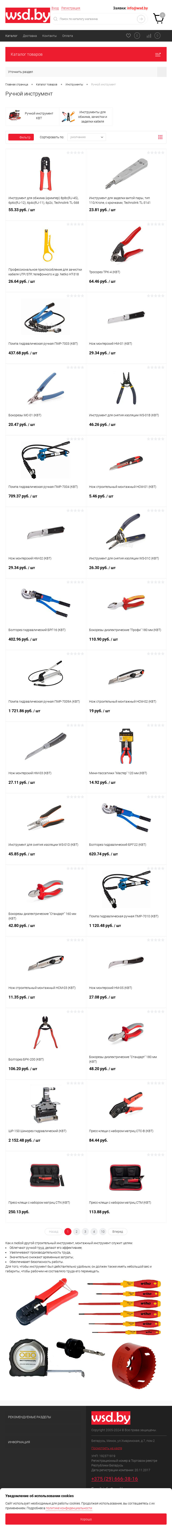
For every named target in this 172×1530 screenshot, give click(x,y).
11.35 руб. (46, 1000)
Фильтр (21, 137)
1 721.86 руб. (46, 714)
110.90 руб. (126, 643)
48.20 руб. (126, 1072)
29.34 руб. (126, 356)
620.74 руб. (126, 857)
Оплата (67, 36)
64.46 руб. (126, 285)
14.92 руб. (126, 786)
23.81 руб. (126, 213)
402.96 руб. (46, 643)
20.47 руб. (46, 428)
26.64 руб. (46, 285)
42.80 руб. (46, 929)
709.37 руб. (46, 499)
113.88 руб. (126, 1215)
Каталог (11, 36)
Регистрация (70, 8)
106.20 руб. (46, 1072)
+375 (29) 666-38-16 (114, 1479)
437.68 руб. (46, 356)
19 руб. (126, 714)
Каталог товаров (86, 54)
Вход (55, 8)
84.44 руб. (126, 1144)
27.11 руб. (46, 786)
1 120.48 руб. (126, 929)
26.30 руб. (126, 571)
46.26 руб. (126, 428)
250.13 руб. (46, 1215)
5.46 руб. (126, 499)
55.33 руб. (46, 213)
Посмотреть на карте (106, 1448)
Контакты (49, 36)
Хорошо (86, 1519)
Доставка (30, 36)
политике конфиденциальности (69, 1508)
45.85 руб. (46, 857)
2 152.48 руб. (46, 1144)
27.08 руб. (126, 1000)
